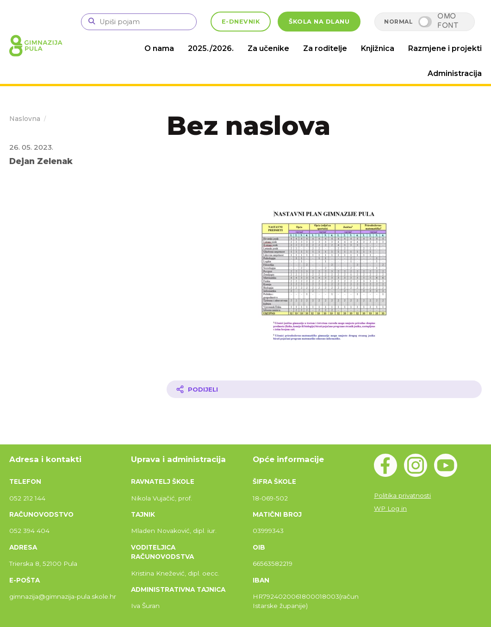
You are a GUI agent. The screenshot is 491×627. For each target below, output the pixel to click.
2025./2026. (211, 48)
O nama (159, 48)
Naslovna (24, 118)
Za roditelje (325, 48)
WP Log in (390, 508)
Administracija (455, 73)
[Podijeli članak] (324, 389)
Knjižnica (377, 48)
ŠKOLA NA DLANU (319, 21)
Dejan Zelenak (41, 161)
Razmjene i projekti (445, 48)
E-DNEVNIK (241, 21)
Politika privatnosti (402, 495)
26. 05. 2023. (31, 147)
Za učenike (268, 48)
